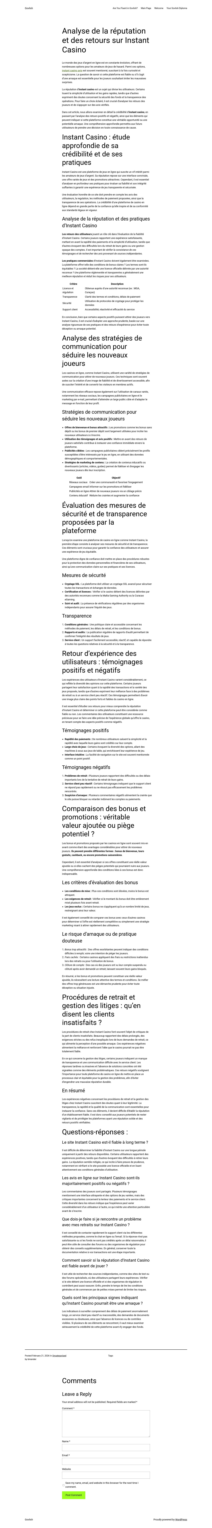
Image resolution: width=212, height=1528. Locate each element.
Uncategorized (59, 1355)
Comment (68, 1408)
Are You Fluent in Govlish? (125, 8)
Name (66, 1441)
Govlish (29, 8)
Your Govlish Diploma (177, 8)
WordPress (181, 1519)
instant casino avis (72, 70)
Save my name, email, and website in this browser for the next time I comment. (101, 1484)
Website (66, 1469)
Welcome (158, 8)
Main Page (146, 8)
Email (66, 1455)
